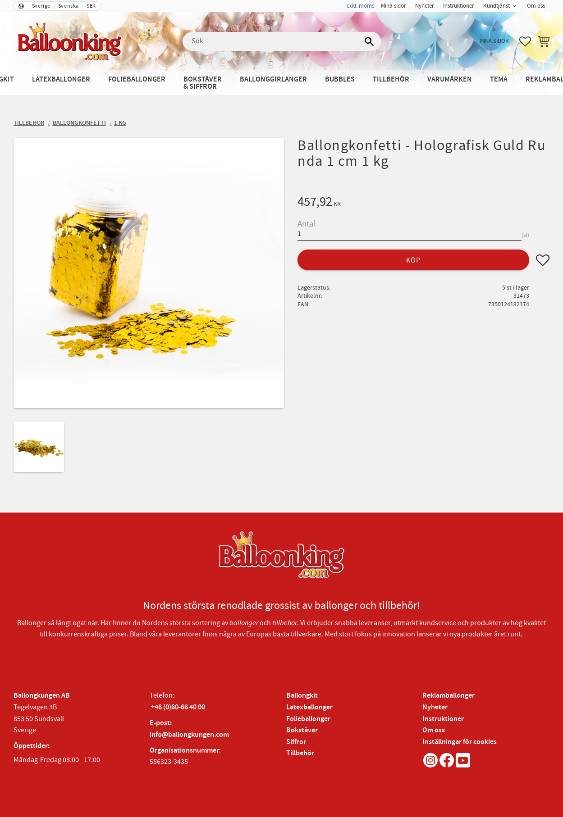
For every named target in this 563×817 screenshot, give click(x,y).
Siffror (296, 742)
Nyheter (435, 707)
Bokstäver (302, 730)
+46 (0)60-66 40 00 (178, 707)
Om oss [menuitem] (536, 5)
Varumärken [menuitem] (449, 79)
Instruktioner (443, 719)
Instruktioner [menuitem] (458, 5)
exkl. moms (360, 5)
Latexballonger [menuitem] (61, 79)
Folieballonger (308, 719)
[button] (525, 41)
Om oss (433, 730)
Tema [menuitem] (499, 79)
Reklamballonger (448, 695)
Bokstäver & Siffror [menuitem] (202, 83)
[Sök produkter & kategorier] (282, 41)
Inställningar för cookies (459, 742)
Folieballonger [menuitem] (136, 79)
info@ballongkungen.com (189, 735)
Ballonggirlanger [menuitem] (273, 79)
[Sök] (369, 41)
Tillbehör (300, 753)
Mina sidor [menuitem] (393, 5)
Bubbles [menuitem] (340, 79)
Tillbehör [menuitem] (391, 79)
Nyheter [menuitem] (424, 5)
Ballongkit (302, 695)
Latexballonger (309, 707)
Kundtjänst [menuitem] (496, 5)
